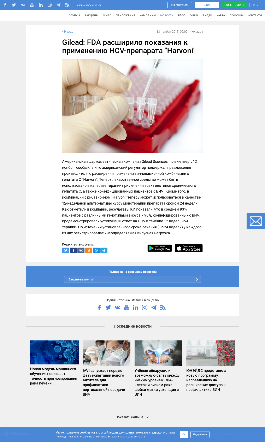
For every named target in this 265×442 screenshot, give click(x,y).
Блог (181, 15)
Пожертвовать (234, 5)
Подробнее (200, 434)
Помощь (236, 15)
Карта (221, 15)
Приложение (125, 15)
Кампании (148, 15)
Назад (67, 32)
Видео (207, 15)
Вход (207, 5)
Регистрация (179, 5)
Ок (184, 434)
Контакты (254, 15)
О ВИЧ (194, 15)
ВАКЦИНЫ (91, 15)
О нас (107, 15)
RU (255, 5)
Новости (166, 15)
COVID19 (74, 15)
